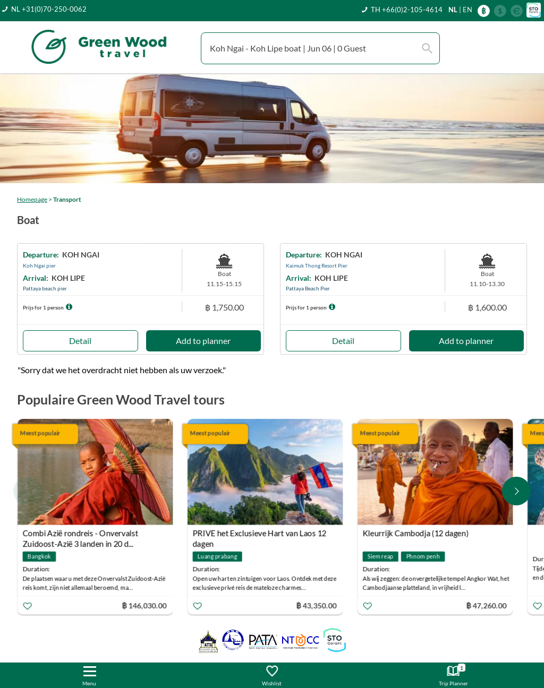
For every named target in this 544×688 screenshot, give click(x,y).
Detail (80, 341)
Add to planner (203, 341)
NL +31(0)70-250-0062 (49, 9)
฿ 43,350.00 (316, 604)
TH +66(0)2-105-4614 (407, 9)
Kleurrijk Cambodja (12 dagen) (416, 533)
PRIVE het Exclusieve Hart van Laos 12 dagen (260, 534)
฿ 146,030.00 (144, 604)
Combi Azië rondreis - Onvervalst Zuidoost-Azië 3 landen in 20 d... (81, 534)
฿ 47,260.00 (486, 604)
